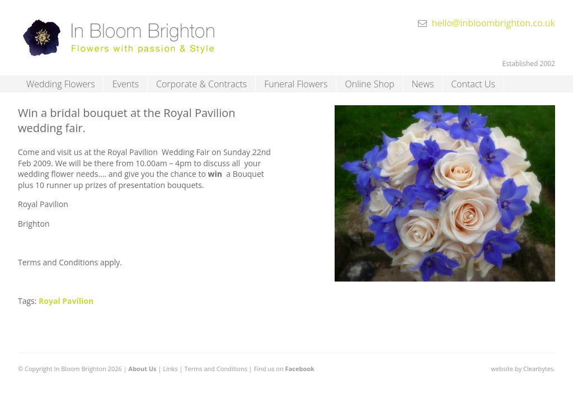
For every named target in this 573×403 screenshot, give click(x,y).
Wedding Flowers (60, 84)
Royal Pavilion (66, 301)
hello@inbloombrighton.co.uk (493, 23)
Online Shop (369, 84)
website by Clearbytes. (523, 368)
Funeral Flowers (295, 84)
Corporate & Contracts (201, 84)
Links (170, 368)
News (423, 84)
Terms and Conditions (215, 368)
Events (125, 84)
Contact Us (473, 84)
